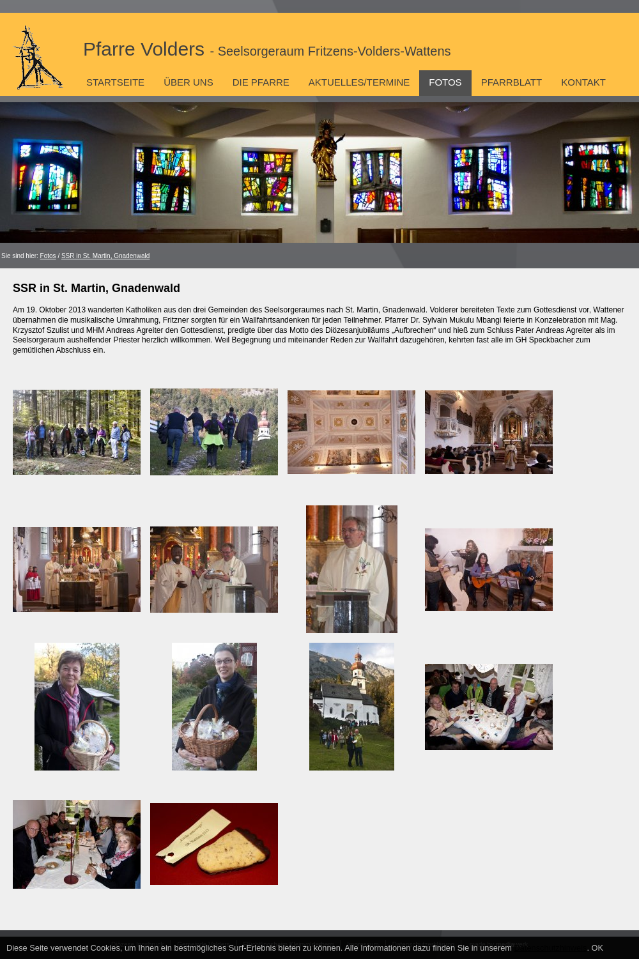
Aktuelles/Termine (359, 82)
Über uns (188, 82)
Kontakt (583, 82)
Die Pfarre (261, 82)
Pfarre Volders (267, 48)
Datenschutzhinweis (550, 948)
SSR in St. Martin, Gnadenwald (105, 255)
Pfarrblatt (512, 82)
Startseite (115, 82)
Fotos (445, 82)
